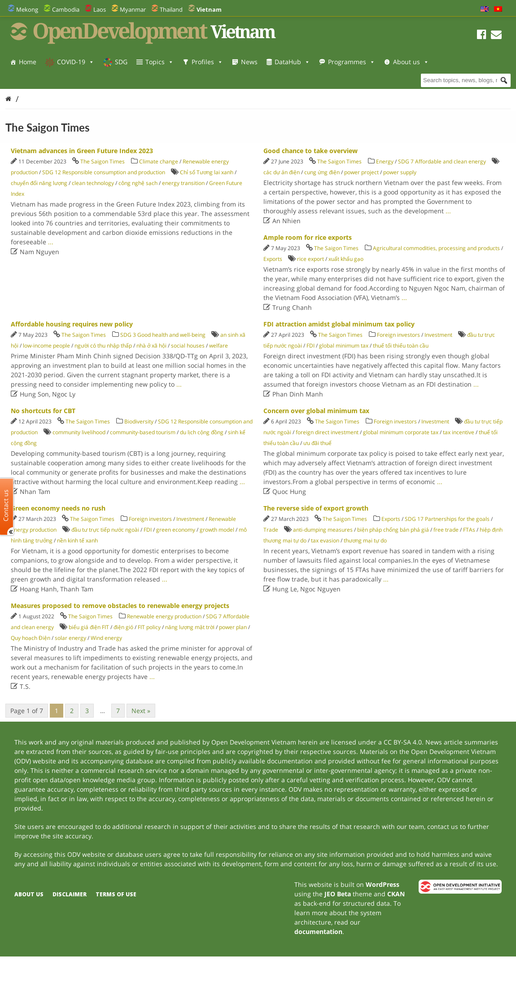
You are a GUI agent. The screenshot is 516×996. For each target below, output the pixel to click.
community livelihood (78, 432)
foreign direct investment (327, 432)
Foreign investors (398, 335)
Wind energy (106, 638)
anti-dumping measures (323, 529)
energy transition (183, 183)
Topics (159, 61)
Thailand (171, 9)
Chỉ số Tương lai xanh (206, 172)
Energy (385, 161)
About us (37, 79)
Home (27, 61)
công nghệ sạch (137, 183)
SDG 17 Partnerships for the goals (447, 519)
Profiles (207, 61)
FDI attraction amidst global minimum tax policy (339, 324)
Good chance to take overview (310, 150)
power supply (399, 172)
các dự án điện (281, 172)
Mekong (27, 9)
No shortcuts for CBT (43, 410)
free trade (446, 529)
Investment (438, 335)
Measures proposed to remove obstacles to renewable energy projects (120, 605)
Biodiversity (138, 421)
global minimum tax (343, 345)
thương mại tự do (365, 540)
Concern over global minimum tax (316, 410)
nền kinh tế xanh (77, 540)
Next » (140, 710)
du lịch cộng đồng (201, 432)
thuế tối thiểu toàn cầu (401, 345)
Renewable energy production (164, 616)
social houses (188, 345)
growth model (217, 529)
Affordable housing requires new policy (72, 324)
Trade (270, 529)
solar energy (70, 638)
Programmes (351, 61)
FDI (310, 345)
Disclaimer (69, 894)
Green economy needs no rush (58, 508)
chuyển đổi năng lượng (39, 183)
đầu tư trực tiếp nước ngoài (105, 529)
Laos (99, 9)
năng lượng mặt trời (189, 627)
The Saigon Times (102, 161)
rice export (310, 259)
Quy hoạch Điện (30, 638)
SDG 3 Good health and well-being (163, 335)
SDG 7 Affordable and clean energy (442, 161)
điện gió (123, 627)
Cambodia (65, 9)
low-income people (46, 345)
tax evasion (325, 540)
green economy (175, 529)
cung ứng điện (322, 172)
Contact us (6, 505)
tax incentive (458, 432)
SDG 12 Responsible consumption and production (103, 172)
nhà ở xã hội (151, 345)
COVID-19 (75, 61)
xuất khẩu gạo (345, 259)
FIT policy (149, 627)
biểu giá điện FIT (89, 627)
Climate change (158, 161)
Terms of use (116, 894)
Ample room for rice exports (307, 237)
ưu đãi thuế (317, 443)
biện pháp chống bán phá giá (393, 529)
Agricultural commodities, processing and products (436, 248)
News (249, 61)
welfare (218, 345)
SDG (121, 61)
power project (361, 172)
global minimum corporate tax (400, 432)
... (50, 242)
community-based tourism (142, 432)
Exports (272, 259)
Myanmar (133, 9)
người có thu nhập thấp (103, 345)
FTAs (469, 529)
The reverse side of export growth (315, 508)
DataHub (292, 61)
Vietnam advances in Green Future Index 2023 (82, 150)
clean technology (93, 183)
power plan (233, 627)
